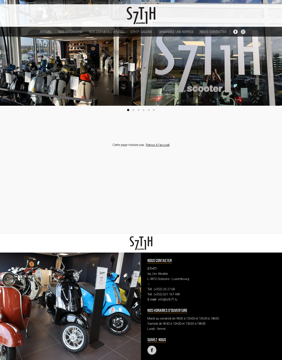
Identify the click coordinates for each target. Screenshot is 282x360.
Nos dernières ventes (106, 32)
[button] (128, 110)
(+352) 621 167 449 (167, 294)
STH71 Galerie (141, 32)
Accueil (46, 32)
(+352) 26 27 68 (164, 289)
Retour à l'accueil (157, 145)
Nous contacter (213, 32)
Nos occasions (70, 32)
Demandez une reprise (176, 32)
